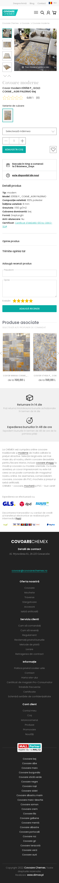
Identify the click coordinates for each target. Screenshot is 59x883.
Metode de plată (29, 644)
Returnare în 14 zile (29, 405)
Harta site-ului (29, 677)
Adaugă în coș (14, 149)
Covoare (26, 23)
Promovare (29, 729)
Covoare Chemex (10, 12)
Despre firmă (20, 3)
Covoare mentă (30, 822)
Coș (54, 13)
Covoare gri (29, 841)
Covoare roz (29, 836)
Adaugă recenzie (29, 308)
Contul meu (48, 13)
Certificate (29, 691)
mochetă (29, 485)
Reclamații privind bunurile (29, 639)
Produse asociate (20, 322)
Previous (9, 76)
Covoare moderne (41, 23)
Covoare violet (30, 790)
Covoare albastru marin (30, 795)
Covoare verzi (29, 850)
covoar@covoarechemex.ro (29, 570)
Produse (29, 724)
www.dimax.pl (35, 875)
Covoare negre (29, 781)
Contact (41, 3)
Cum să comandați (29, 625)
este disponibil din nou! (25, 175)
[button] (29, 131)
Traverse (29, 597)
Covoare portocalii (29, 831)
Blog (32, 3)
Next (5, 76)
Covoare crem (30, 809)
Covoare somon (29, 804)
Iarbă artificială (29, 611)
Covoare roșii (29, 786)
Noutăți (29, 734)
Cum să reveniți (29, 630)
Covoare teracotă (30, 845)
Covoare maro (30, 768)
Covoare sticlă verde (30, 777)
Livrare (29, 649)
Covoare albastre (29, 827)
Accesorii (29, 606)
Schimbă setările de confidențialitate (29, 696)
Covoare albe (29, 763)
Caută (42, 13)
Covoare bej (29, 758)
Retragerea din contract (29, 654)
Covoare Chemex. (35, 867)
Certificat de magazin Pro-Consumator (29, 682)
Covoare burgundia (29, 772)
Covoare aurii (29, 854)
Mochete (29, 592)
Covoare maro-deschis (30, 799)
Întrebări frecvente (29, 687)
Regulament (29, 635)
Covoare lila (29, 813)
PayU (18, 518)
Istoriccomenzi (29, 720)
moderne (23, 452)
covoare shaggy (45, 462)
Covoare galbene (29, 818)
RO (55, 2)
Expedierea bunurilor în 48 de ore (29, 427)
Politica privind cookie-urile (29, 668)
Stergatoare (29, 602)
